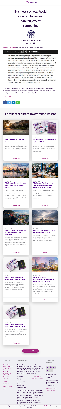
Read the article (8, 96)
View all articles (30, 350)
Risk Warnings (6, 371)
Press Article (12, 47)
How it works (6, 376)
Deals (4, 384)
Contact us (6, 383)
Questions (5, 381)
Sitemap (5, 389)
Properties (5, 378)
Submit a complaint (7, 386)
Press (4, 388)
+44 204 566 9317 (37, 376)
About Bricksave (7, 368)
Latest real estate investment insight (30, 114)
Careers (5, 369)
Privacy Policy (6, 364)
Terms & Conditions (8, 366)
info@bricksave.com (37, 378)
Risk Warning (47, 406)
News (5, 47)
